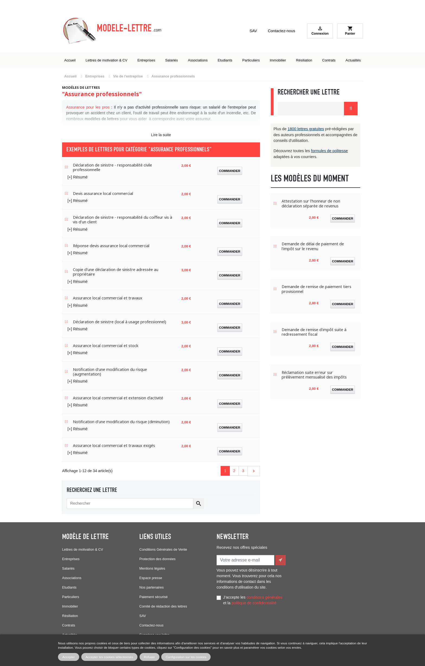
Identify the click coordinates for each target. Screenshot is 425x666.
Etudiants (69, 587)
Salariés (68, 568)
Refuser (149, 657)
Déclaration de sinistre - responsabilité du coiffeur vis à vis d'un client (122, 219)
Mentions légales (152, 568)
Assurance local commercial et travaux (107, 298)
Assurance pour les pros (88, 107)
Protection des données (157, 559)
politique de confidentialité (253, 602)
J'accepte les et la (252, 599)
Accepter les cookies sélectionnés (109, 657)
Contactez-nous (281, 31)
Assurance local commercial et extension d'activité (118, 398)
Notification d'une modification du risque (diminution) (121, 421)
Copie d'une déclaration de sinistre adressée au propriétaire (115, 272)
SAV (253, 31)
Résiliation (70, 616)
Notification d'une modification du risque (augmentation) (110, 372)
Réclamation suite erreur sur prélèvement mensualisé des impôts (314, 375)
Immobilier (70, 606)
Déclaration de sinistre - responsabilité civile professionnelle (112, 167)
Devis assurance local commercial (103, 193)
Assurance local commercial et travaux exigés (114, 445)
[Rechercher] (130, 503)
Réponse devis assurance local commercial (111, 245)
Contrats (68, 625)
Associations (71, 578)
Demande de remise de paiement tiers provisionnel (316, 289)
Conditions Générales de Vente (163, 549)
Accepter (68, 657)
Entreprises (70, 559)
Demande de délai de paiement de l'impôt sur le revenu (313, 246)
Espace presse (150, 578)
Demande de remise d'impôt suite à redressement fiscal (314, 332)
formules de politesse (329, 151)
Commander (229, 170)
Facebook (222, 626)
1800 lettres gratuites (306, 129)
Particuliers (70, 597)
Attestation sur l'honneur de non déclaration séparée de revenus (311, 203)
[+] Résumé (77, 177)
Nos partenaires (151, 587)
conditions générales (264, 596)
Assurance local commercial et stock (105, 345)
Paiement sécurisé (153, 597)
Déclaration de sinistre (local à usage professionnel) (119, 321)
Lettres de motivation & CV (82, 549)
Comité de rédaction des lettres (163, 606)
